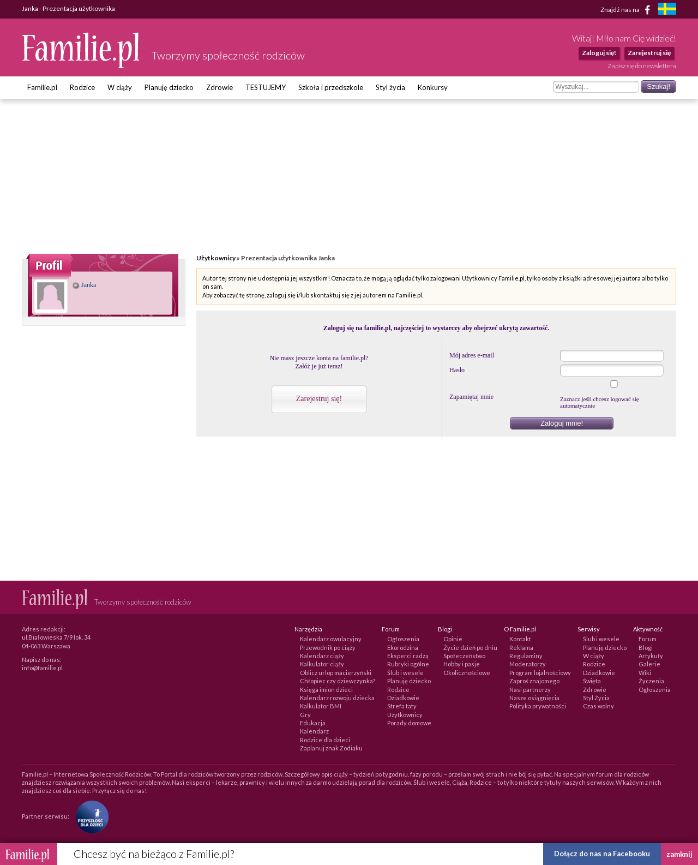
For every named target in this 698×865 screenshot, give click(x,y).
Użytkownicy (216, 258)
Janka (84, 285)
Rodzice (82, 87)
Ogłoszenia (403, 638)
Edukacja (313, 722)
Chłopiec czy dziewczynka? (337, 680)
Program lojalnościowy (540, 672)
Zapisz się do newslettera (641, 66)
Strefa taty (402, 705)
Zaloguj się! (599, 53)
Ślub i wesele (405, 672)
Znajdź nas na (627, 10)
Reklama (521, 647)
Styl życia (390, 87)
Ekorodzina (402, 647)
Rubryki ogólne (408, 663)
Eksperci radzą (408, 655)
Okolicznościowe (466, 672)
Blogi (646, 647)
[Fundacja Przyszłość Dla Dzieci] (89, 816)
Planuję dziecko (169, 87)
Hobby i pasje (461, 663)
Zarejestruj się (649, 53)
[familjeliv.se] (667, 10)
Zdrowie (219, 87)
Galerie (649, 663)
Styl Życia (596, 697)
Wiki (645, 672)
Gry (305, 714)
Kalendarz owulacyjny (331, 638)
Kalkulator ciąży (322, 663)
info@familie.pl (42, 667)
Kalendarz (314, 731)
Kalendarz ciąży (322, 655)
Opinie (452, 638)
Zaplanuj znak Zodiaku (331, 747)
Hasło (457, 370)
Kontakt (520, 638)
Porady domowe (409, 722)
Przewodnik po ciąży (328, 647)
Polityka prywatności (537, 705)
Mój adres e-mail (471, 355)
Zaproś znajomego (534, 680)
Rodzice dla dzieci (325, 739)
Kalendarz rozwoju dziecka (337, 697)
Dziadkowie (403, 697)
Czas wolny (598, 705)
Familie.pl (42, 87)
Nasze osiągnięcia (534, 697)
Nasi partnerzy (530, 689)
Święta (592, 680)
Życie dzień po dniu (470, 647)
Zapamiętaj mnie (471, 397)
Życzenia (651, 680)
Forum (648, 638)
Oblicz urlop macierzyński (335, 672)
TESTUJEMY (265, 87)
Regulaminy (526, 655)
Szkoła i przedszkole (330, 87)
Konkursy (433, 87)
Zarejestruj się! (319, 399)
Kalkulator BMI (320, 705)
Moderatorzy (527, 663)
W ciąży (119, 87)
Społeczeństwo (464, 655)
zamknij (679, 854)
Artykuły (651, 655)
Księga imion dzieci (326, 689)
